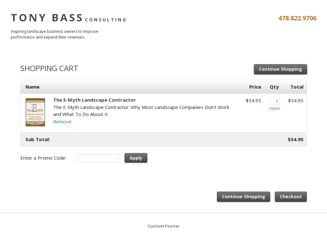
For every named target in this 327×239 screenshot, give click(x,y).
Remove (62, 121)
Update (274, 108)
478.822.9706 (297, 18)
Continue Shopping (280, 69)
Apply (136, 158)
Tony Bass (69, 17)
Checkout (291, 196)
